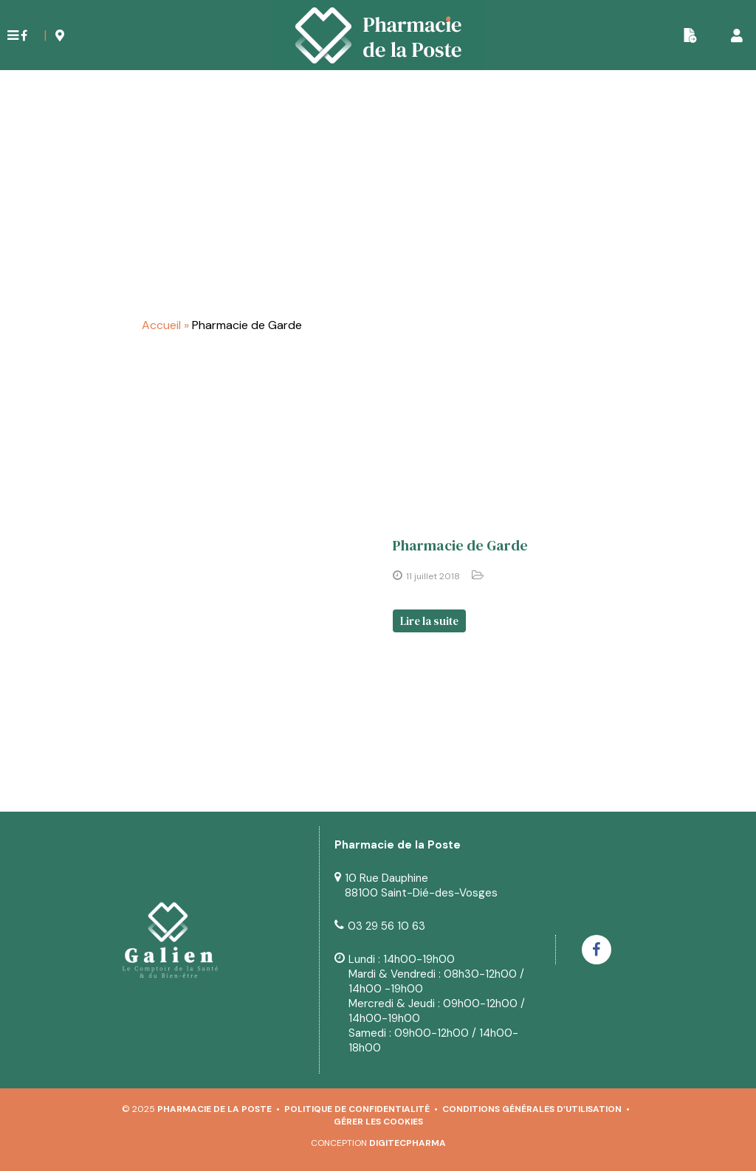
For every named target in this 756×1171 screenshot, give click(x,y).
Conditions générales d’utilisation (532, 1109)
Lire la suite (429, 621)
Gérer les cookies (378, 1121)
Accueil (161, 325)
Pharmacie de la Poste (214, 1109)
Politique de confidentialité (357, 1109)
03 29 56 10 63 (386, 926)
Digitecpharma (407, 1143)
